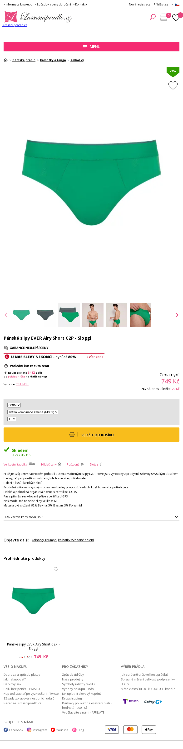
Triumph (22, 384)
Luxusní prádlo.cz (14, 25)
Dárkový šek (12, 684)
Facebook (16, 730)
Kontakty (81, 4)
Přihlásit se (161, 4)
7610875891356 (91, 517)
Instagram (40, 730)
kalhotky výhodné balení (76, 540)
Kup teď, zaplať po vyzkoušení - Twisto (31, 693)
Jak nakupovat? (15, 679)
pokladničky (16, 376)
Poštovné (73, 464)
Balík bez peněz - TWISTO (22, 689)
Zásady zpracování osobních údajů (29, 698)
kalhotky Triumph (44, 540)
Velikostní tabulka (15, 464)
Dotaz (94, 464)
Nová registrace (139, 4)
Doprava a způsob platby (22, 674)
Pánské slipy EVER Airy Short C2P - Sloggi (33, 646)
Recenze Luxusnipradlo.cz (22, 703)
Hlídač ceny (49, 464)
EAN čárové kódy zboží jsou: (24, 517)
